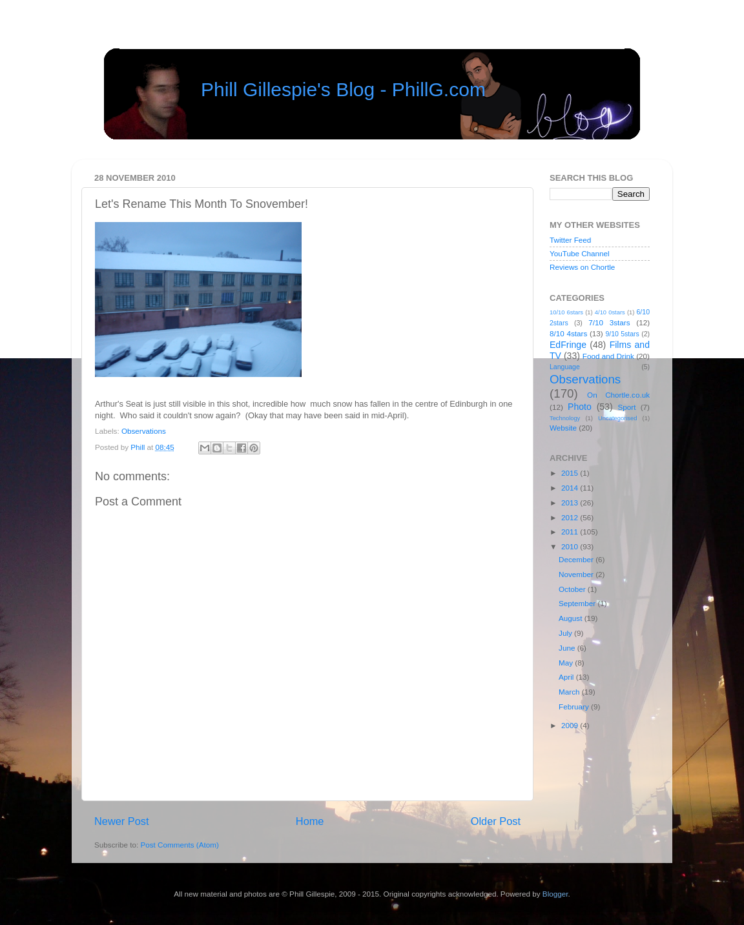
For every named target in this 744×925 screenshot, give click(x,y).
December (577, 559)
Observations (143, 431)
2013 (570, 502)
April (567, 677)
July (566, 633)
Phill (138, 447)
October (573, 589)
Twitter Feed (570, 240)
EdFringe (568, 345)
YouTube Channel (580, 253)
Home (310, 821)
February (575, 706)
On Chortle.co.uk (618, 395)
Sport (627, 407)
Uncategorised (617, 418)
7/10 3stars (609, 322)
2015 (570, 473)
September (578, 603)
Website (563, 427)
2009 (570, 725)
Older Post (496, 821)
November (577, 574)
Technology (565, 418)
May (567, 662)
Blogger (555, 893)
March (570, 691)
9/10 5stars (622, 334)
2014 (570, 487)
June (568, 648)
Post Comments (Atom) (179, 844)
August (571, 618)
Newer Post (121, 821)
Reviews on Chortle (582, 267)
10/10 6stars (566, 312)
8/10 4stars (568, 333)
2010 (570, 546)
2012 (570, 517)
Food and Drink (608, 356)
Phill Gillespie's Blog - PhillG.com (343, 89)
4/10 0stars (610, 312)
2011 (570, 531)
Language (565, 367)
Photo (580, 407)
